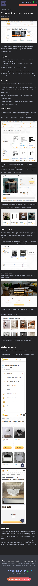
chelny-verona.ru (5, 19)
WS (4, 3)
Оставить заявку (19, 579)
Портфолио (3, 9)
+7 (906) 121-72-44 (25, 2)
